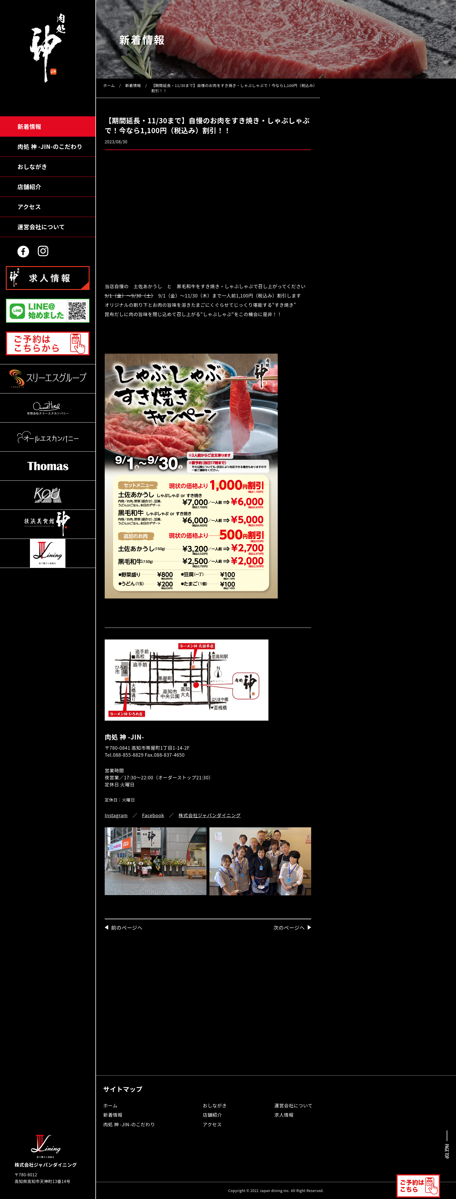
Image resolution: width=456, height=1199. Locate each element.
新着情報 (29, 126)
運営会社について (41, 226)
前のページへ (126, 927)
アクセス (29, 206)
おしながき (32, 166)
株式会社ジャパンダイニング (210, 815)
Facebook (153, 815)
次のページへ (289, 927)
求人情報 (284, 1114)
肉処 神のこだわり (50, 146)
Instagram (116, 815)
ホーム (109, 85)
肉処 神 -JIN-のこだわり (129, 1124)
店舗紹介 (29, 186)
